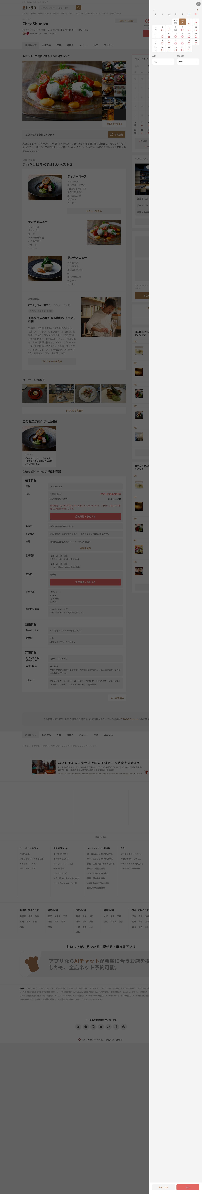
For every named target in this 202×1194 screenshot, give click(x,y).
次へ (188, 1187)
